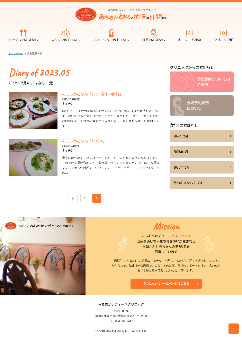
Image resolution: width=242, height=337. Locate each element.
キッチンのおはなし (23, 35)
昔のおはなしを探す (188, 183)
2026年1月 (180, 151)
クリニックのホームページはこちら (166, 283)
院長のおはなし (153, 35)
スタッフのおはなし (65, 35)
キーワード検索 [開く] (189, 35)
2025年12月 (181, 167)
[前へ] (73, 198)
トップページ (16, 53)
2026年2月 (180, 136)
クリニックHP (223, 35)
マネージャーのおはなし (111, 35)
